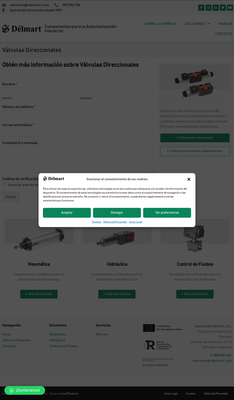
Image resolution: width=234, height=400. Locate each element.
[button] (24, 390)
